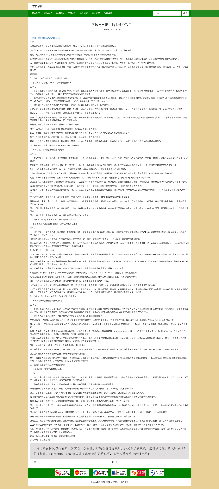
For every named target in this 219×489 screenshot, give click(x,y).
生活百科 (60, 13)
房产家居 (96, 13)
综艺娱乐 (84, 13)
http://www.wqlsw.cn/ (51, 38)
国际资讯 (72, 13)
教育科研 (108, 13)
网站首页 (36, 13)
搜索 (185, 13)
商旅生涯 (48, 13)
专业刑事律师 (36, 38)
